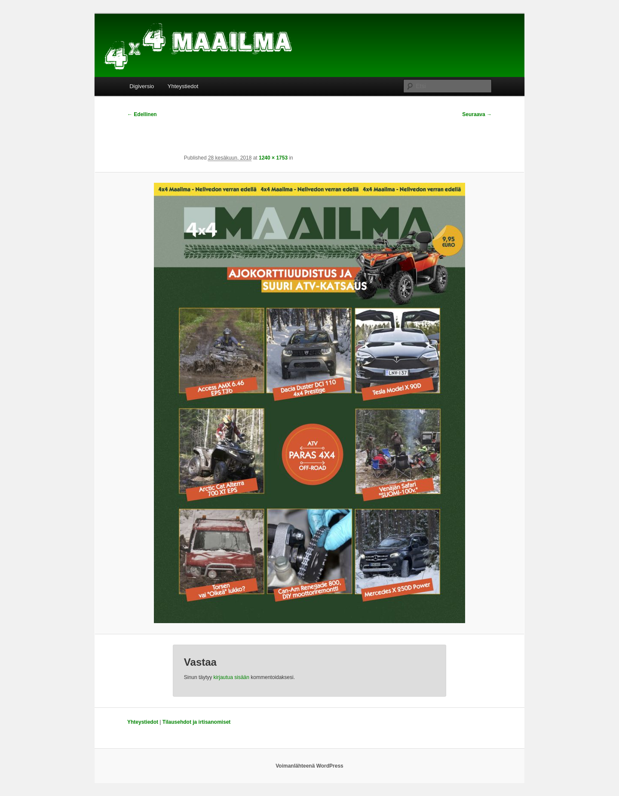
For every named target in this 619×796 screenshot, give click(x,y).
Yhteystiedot (183, 86)
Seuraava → (477, 114)
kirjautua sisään (231, 677)
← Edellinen (142, 114)
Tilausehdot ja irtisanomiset (196, 722)
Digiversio (141, 86)
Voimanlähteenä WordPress (309, 766)
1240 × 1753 (273, 158)
